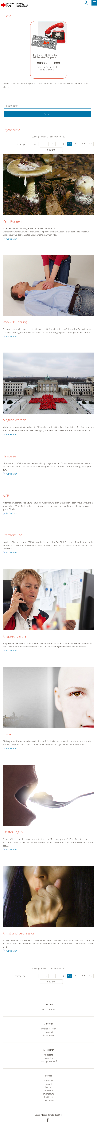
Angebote (48, 1054)
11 (76, 144)
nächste (51, 149)
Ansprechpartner (15, 636)
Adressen (48, 1080)
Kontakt (48, 1084)
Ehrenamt (48, 1032)
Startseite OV (12, 535)
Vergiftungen (12, 221)
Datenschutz (48, 1090)
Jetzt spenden (48, 1009)
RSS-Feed (48, 1097)
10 (69, 144)
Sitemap (48, 1087)
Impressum (48, 1093)
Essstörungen (13, 832)
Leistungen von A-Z (48, 1061)
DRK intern (49, 1100)
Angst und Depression (19, 933)
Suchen (47, 114)
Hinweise (9, 456)
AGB (6, 496)
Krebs (7, 734)
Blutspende (48, 1035)
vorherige (20, 144)
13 (90, 144)
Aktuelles (49, 1058)
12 (83, 144)
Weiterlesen (11, 238)
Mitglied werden (14, 420)
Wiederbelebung (15, 322)
